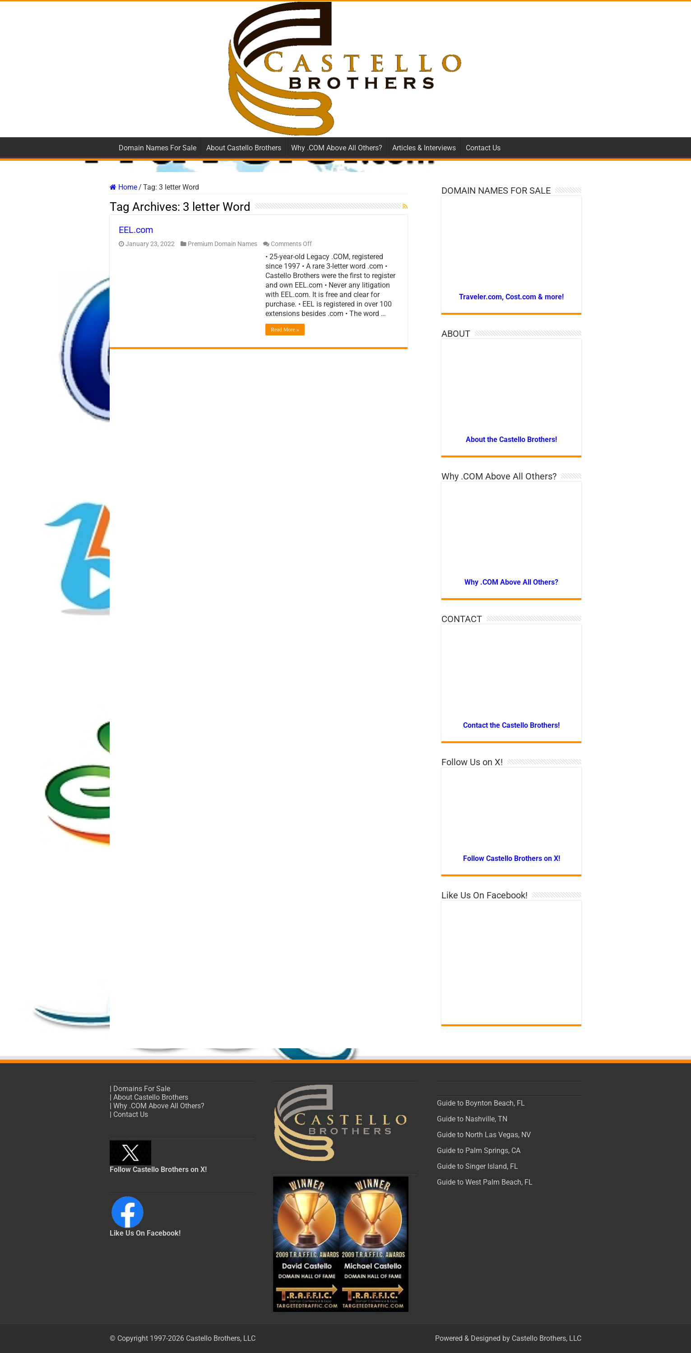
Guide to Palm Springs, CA (478, 1150)
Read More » (285, 329)
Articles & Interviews (424, 148)
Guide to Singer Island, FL (477, 1166)
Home (123, 187)
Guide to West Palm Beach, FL (485, 1182)
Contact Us (483, 148)
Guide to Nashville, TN (472, 1119)
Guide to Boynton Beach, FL (481, 1103)
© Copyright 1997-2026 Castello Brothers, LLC (182, 1338)
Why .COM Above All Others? (336, 148)
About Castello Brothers (243, 148)
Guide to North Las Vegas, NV (484, 1134)
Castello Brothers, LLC (546, 1338)
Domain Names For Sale (157, 148)
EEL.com (136, 229)
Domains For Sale (141, 1088)
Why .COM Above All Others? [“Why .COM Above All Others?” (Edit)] (158, 1106)
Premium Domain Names (222, 243)
